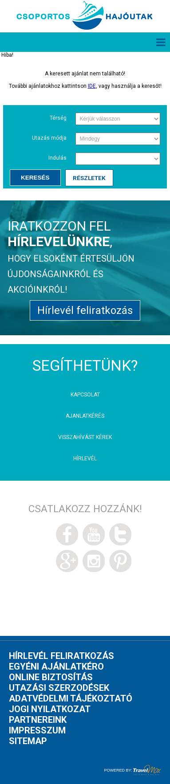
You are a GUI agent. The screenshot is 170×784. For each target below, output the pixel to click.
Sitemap (28, 741)
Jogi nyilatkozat (50, 709)
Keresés (35, 177)
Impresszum (37, 730)
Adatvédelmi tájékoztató (70, 698)
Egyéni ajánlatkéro (56, 666)
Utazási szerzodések (59, 687)
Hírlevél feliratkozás (85, 310)
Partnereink (38, 719)
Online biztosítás (51, 677)
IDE (92, 86)
